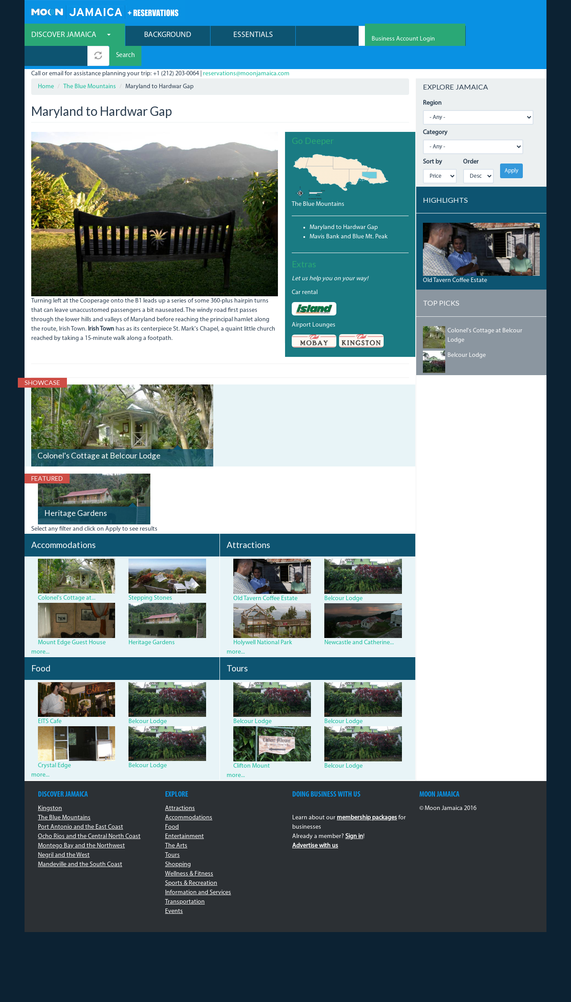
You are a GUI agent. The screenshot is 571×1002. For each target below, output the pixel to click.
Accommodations (188, 798)
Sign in (354, 817)
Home (46, 67)
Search (396, 36)
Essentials (253, 36)
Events (174, 892)
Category (435, 113)
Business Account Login (508, 13)
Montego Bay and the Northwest (81, 826)
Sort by (432, 142)
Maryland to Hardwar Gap (344, 208)
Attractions (180, 789)
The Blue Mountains (89, 67)
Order (471, 142)
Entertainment (184, 817)
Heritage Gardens (75, 494)
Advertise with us (315, 826)
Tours (172, 836)
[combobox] (327, 37)
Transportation (185, 882)
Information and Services (198, 873)
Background (167, 36)
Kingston (50, 789)
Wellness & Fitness (189, 854)
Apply (511, 152)
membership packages (367, 798)
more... (40, 633)
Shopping (178, 845)
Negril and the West (64, 836)
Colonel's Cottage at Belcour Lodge (99, 436)
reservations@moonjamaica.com (246, 54)
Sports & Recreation (191, 864)
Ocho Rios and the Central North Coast (89, 817)
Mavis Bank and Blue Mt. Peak (349, 217)
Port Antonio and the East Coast (80, 808)
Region (432, 84)
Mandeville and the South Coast (80, 845)
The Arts (176, 826)
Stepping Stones (150, 579)
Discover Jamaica (71, 36)
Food (172, 808)
